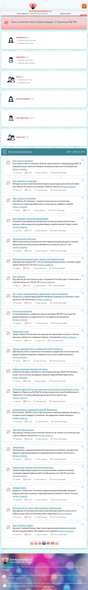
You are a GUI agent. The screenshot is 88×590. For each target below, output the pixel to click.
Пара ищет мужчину (25, 80)
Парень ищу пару (21, 331)
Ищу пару (21, 137)
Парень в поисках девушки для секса (30, 369)
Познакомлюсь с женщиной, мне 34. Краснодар (35, 410)
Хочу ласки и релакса (23, 161)
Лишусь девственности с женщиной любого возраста (38, 349)
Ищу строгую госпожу (23, 525)
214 (52, 543)
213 (48, 543)
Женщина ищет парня (26, 43)
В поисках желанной (22, 311)
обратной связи (48, 586)
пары (18, 77)
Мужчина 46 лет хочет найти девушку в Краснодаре (37, 508)
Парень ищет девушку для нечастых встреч (33, 467)
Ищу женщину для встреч (25, 181)
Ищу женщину (23, 99)
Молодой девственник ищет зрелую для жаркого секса (38, 259)
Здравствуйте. (19, 488)
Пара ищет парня (24, 83)
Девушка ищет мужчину (26, 63)
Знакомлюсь (18, 447)
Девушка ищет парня (25, 60)
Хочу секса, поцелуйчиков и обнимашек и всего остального (40, 294)
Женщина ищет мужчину (27, 40)
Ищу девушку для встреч (24, 198)
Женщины (21, 38)
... (44, 543)
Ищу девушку (22, 118)
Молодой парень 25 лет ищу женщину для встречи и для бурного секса (46, 389)
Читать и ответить (20, 169)
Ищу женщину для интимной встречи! (30, 219)
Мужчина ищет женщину (24, 239)
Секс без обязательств (23, 430)
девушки (20, 57)
